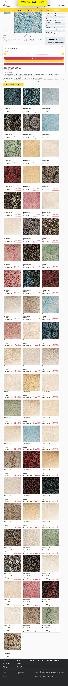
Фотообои (5, 662)
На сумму (60, 6)
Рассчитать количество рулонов (41, 53)
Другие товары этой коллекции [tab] (13, 84)
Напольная (19, 662)
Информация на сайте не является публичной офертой (55, 42)
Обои (19, 10)
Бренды (19, 673)
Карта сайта (5, 676)
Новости (4, 672)
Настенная (19, 663)
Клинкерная (19, 666)
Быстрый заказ (34, 63)
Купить (34, 58)
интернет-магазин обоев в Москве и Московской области (48, 671)
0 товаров (46, 6)
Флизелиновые (6, 663)
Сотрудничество (21, 672)
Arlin (55, 13)
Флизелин (56, 27)
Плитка (29, 10)
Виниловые (5, 664)
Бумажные (5, 666)
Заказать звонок (7, 6)
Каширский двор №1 (19, 6)
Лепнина (48, 10)
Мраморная (19, 667)
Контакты (20, 675)
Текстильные (6, 667)
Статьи (4, 673)
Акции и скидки (5, 675)
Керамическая (20, 664)
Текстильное (56, 25)
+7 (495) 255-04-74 (7, 4)
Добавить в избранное (35, 61)
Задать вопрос (17, 110)
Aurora (55, 15)
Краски (40, 10)
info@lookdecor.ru (6, 5)
